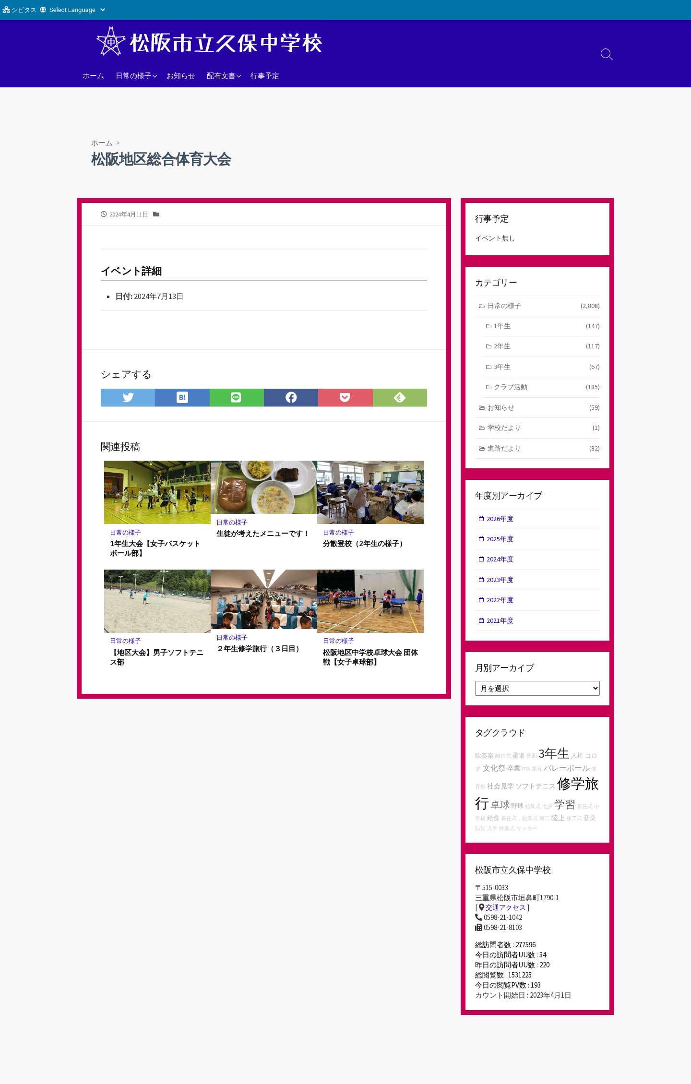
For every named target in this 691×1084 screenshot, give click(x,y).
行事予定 (264, 75)
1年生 (547, 327)
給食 (493, 826)
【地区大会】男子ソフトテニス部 (156, 658)
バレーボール (567, 776)
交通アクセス (507, 916)
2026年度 (501, 523)
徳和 (531, 764)
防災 (480, 837)
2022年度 (501, 607)
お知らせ (181, 75)
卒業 (514, 776)
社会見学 (500, 794)
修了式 (574, 827)
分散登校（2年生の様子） (364, 544)
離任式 (503, 764)
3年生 (547, 369)
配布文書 (221, 75)
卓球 (500, 813)
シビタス (24, 9)
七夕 (547, 814)
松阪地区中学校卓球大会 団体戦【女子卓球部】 (367, 658)
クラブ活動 (547, 389)
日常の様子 (134, 75)
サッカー (526, 837)
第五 (537, 777)
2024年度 (501, 565)
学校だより (544, 432)
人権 (577, 763)
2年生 (547, 348)
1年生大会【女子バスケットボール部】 (155, 549)
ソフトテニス (535, 794)
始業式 (533, 814)
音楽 (590, 826)
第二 (544, 827)
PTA (526, 777)
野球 (517, 814)
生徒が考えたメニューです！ (263, 534)
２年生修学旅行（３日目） (259, 650)
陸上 (558, 826)
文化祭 (494, 776)
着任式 (585, 814)
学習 (564, 812)
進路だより (544, 452)
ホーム (93, 75)
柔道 (518, 763)
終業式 (507, 837)
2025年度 (501, 544)
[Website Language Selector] (77, 10)
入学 (492, 837)
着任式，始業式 (519, 827)
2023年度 (501, 586)
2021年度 (501, 627)
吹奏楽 (484, 763)
